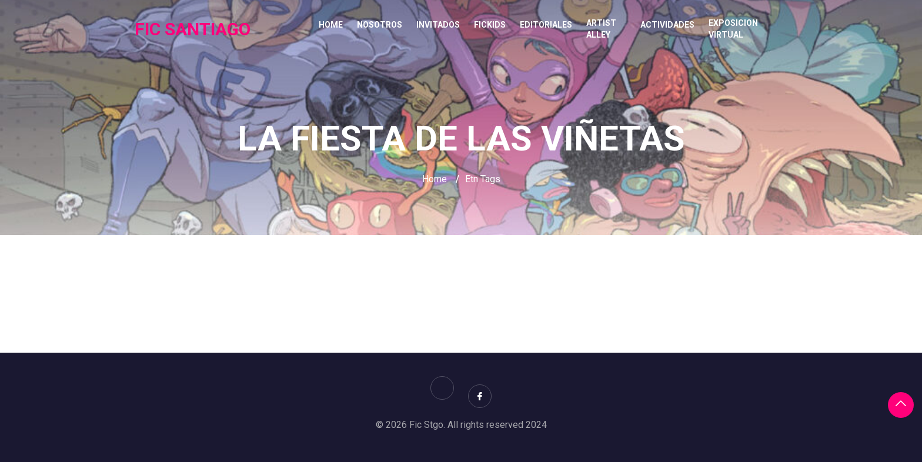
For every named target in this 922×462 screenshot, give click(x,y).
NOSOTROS (379, 24)
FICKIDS (490, 24)
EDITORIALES (546, 24)
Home (331, 24)
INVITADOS (438, 24)
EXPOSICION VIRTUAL (733, 28)
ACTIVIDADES (667, 24)
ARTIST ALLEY (601, 28)
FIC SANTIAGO (192, 29)
